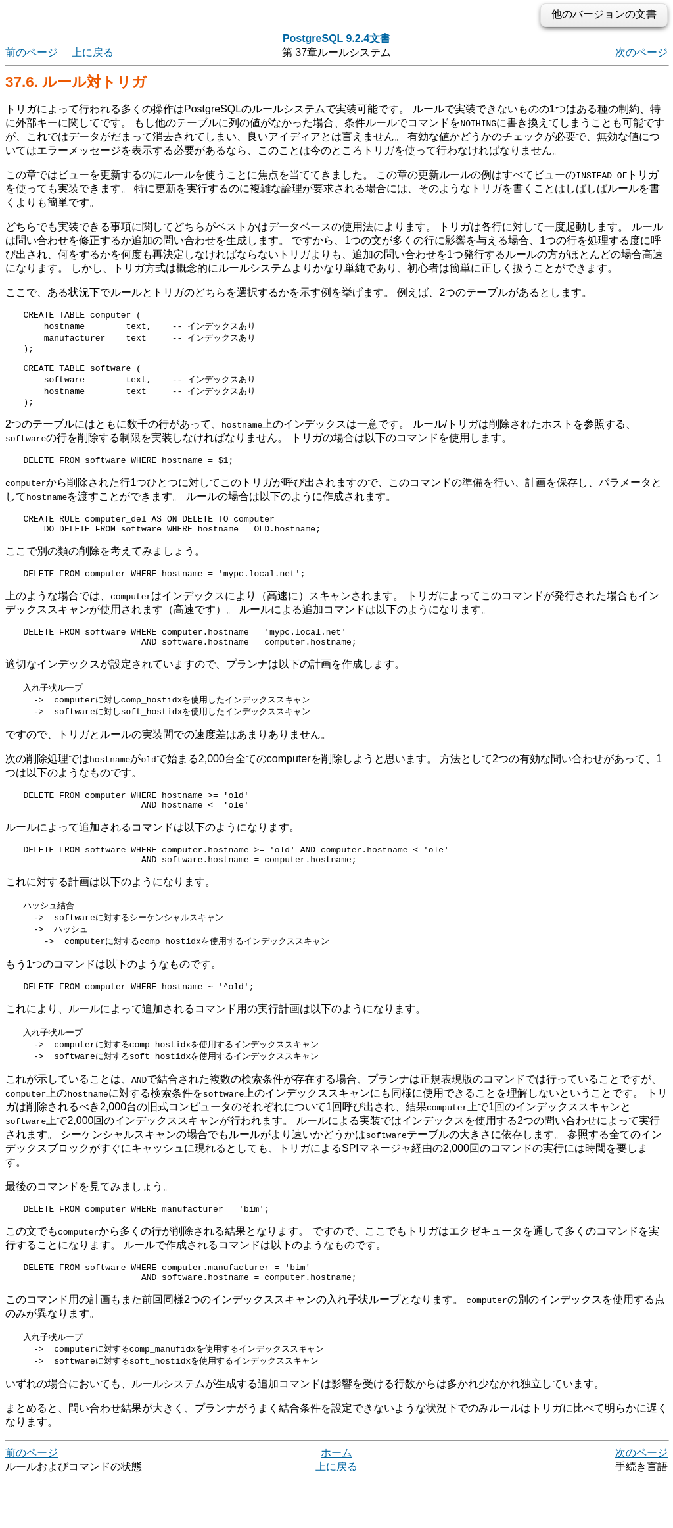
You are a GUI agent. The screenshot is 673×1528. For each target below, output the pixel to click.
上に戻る (93, 52)
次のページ (641, 52)
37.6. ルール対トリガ (76, 82)
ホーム (336, 1501)
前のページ (31, 52)
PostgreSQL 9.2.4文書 (336, 38)
